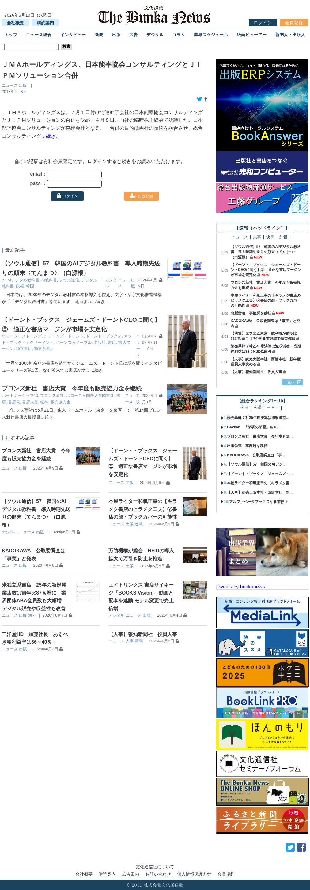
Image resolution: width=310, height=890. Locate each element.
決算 (270, 237)
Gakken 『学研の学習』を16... (254, 427)
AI (4, 280)
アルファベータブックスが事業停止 (258, 502)
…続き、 (51, 136)
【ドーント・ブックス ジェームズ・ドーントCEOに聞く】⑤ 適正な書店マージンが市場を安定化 (266, 270)
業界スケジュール (211, 34)
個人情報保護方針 (194, 874)
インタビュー (73, 34)
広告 (133, 34)
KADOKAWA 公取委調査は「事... (256, 455)
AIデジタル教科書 (23, 280)
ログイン (263, 23)
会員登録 (294, 23)
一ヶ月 (273, 408)
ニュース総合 (39, 34)
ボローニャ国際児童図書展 (90, 395)
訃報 (283, 237)
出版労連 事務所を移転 (251, 313)
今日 (244, 408)
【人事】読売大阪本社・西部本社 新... (260, 492)
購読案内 (45, 22)
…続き (98, 301)
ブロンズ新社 (52, 395)
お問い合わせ (158, 874)
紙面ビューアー (252, 34)
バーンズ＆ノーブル (74, 342)
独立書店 (24, 348)
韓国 (30, 286)
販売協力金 (60, 402)
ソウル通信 (69, 280)
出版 (116, 34)
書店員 (14, 402)
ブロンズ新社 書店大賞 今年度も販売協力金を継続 (72, 388)
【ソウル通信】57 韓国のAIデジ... (256, 464)
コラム (178, 34)
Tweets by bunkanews (241, 586)
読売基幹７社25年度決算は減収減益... (258, 418)
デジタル (155, 34)
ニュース (10, 85)
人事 (130, 641)
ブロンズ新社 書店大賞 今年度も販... (260, 436)
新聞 (99, 34)
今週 (258, 408)
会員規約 (226, 874)
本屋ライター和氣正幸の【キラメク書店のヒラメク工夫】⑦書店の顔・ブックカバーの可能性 (142, 509)
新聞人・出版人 (290, 34)
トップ (11, 34)
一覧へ (289, 382)
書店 (112, 342)
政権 (20, 286)
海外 (32, 615)
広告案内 (130, 874)
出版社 (100, 342)
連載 (139, 524)
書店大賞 (30, 402)
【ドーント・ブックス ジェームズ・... (260, 474)
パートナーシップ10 (20, 395)
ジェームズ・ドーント (64, 336)
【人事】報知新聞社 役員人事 (142, 634)
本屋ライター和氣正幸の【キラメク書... (260, 483)
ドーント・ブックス (104, 336)
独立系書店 (44, 348)
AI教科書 (49, 280)
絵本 (44, 402)
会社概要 (15, 22)
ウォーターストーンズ (22, 336)
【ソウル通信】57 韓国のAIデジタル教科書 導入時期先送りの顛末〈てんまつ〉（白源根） (266, 252)
